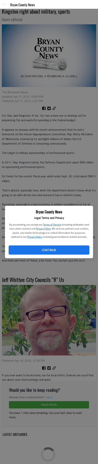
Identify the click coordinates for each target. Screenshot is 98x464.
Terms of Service (52, 224)
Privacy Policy (43, 228)
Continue (49, 250)
